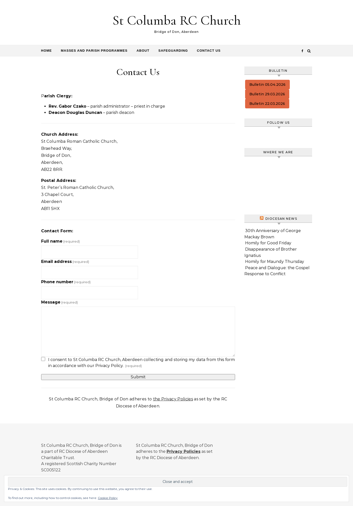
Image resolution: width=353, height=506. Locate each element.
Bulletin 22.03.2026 (267, 103)
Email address (65, 261)
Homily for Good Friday (268, 243)
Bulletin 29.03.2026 (267, 94)
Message (59, 302)
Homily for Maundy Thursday (274, 261)
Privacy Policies (183, 451)
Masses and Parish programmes (94, 50)
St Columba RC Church (176, 20)
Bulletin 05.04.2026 (267, 84)
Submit (138, 377)
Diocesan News (281, 219)
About (142, 50)
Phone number (66, 281)
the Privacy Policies (173, 399)
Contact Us (209, 50)
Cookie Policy (108, 498)
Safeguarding (173, 50)
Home (46, 50)
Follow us (278, 122)
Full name (60, 241)
